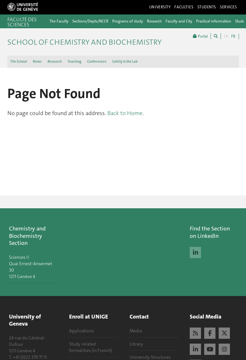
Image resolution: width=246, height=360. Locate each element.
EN (226, 36)
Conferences (96, 61)
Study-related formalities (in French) (90, 347)
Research (154, 21)
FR (233, 36)
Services (228, 7)
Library (136, 344)
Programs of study (127, 21)
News (37, 61)
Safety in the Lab (125, 61)
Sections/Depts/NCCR (90, 21)
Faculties (183, 7)
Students (206, 7)
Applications (81, 331)
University (160, 7)
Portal (200, 36)
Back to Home (124, 113)
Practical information (213, 21)
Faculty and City (179, 21)
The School (18, 61)
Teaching (74, 61)
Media (136, 331)
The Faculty (59, 21)
